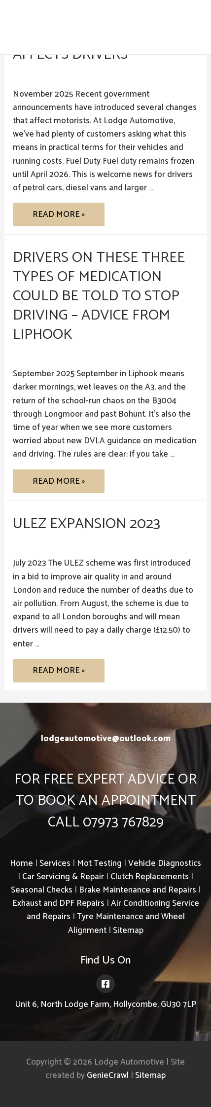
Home (21, 863)
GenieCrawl (108, 1075)
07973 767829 (166, 27)
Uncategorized (40, 73)
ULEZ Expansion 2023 (86, 524)
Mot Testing (99, 863)
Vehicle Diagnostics (164, 863)
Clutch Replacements (149, 877)
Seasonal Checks (41, 890)
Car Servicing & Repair (63, 877)
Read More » (58, 216)
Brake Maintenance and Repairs (137, 890)
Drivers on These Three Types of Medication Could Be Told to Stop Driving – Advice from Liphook (99, 296)
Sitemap (128, 930)
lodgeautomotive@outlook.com (106, 739)
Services (54, 863)
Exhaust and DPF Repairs (58, 903)
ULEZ (23, 542)
